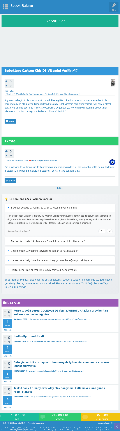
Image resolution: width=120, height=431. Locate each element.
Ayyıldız (62, 319)
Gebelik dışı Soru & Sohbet (14, 423)
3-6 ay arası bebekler (35, 341)
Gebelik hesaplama (36, 423)
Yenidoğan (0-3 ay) (25, 94)
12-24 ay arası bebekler (37, 319)
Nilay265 (59, 341)
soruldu (77, 94)
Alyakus (63, 397)
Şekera (58, 371)
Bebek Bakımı (21, 5)
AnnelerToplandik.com (107, 423)
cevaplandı (53, 161)
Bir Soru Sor (55, 21)
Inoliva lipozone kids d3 (29, 336)
